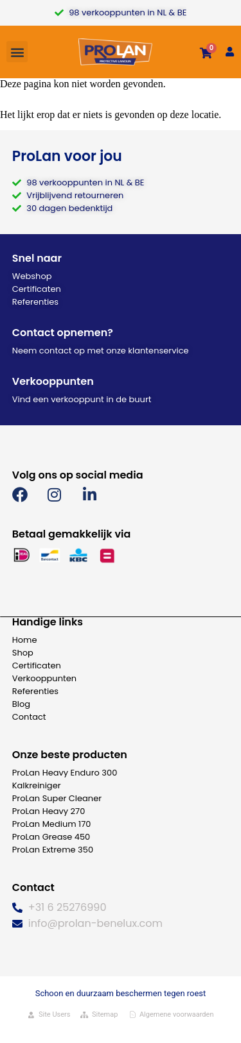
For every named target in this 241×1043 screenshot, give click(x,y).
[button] (17, 51)
